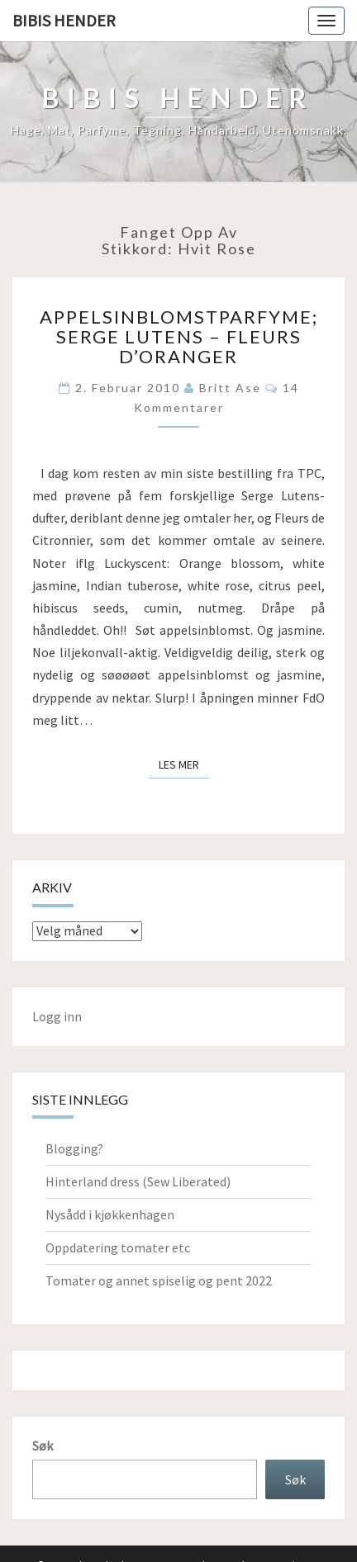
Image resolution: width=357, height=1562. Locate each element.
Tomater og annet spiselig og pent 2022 (158, 1280)
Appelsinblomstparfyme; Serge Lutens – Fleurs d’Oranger (179, 336)
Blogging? (74, 1148)
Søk (42, 1445)
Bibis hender (64, 20)
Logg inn (57, 1016)
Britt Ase (230, 388)
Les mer (184, 763)
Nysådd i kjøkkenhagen (109, 1214)
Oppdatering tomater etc (117, 1247)
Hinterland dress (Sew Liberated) (138, 1181)
